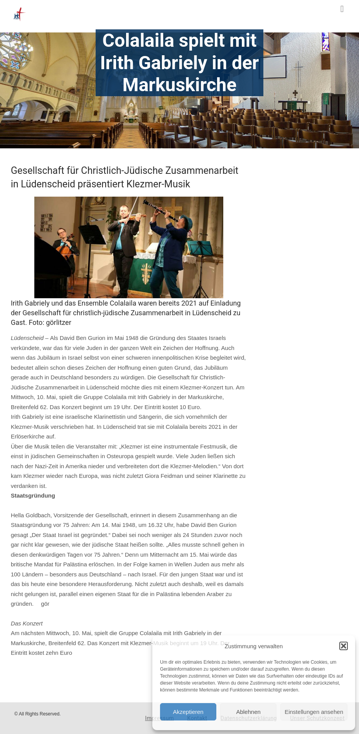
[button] (343, 646)
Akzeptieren (188, 712)
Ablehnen (248, 712)
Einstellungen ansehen (314, 712)
